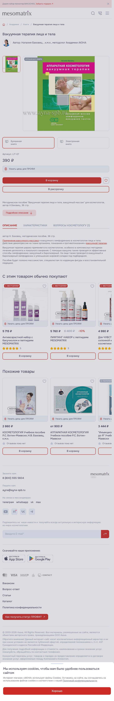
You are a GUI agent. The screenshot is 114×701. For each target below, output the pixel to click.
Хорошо (57, 691)
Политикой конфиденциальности (80, 680)
